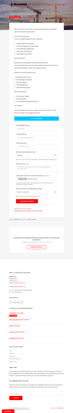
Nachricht (22, 164)
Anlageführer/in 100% (16, 313)
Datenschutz (13, 361)
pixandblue (60, 408)
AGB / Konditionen (14, 359)
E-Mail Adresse (21, 134)
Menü (61, 5)
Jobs (10, 350)
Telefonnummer (21, 143)
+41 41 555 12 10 (19, 283)
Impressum (12, 356)
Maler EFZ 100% (14, 326)
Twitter (23, 219)
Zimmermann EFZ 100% (16, 332)
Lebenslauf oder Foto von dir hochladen (32, 175)
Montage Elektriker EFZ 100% (19, 320)
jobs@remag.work (34, 113)
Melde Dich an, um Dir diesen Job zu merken (28, 211)
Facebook (17, 219)
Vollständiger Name (23, 125)
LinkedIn (29, 219)
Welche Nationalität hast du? (26, 152)
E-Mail (34, 219)
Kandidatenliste (36, 247)
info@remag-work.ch (19, 286)
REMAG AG (16, 408)
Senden (15, 398)
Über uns (11, 353)
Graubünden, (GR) (30, 17)
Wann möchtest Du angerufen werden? (29, 188)
